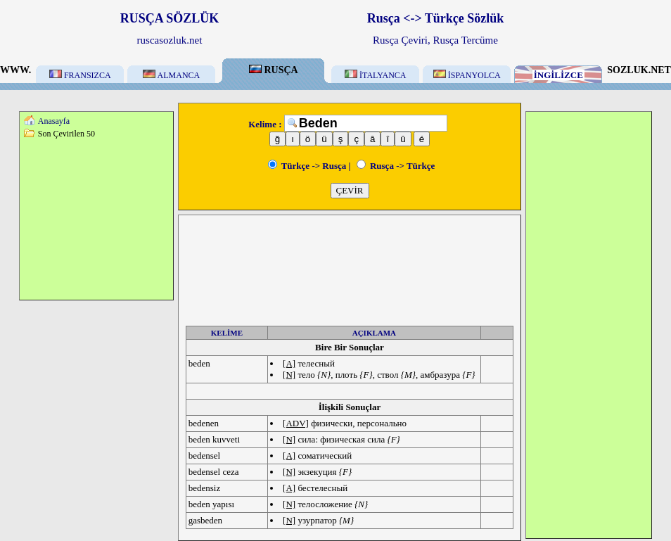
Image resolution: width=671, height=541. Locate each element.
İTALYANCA (376, 75)
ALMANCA (171, 75)
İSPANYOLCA (467, 75)
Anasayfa (54, 121)
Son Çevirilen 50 (66, 134)
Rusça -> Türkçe (396, 165)
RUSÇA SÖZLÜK (169, 18)
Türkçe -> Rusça (307, 165)
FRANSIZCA (80, 75)
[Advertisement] (96, 218)
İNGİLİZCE (558, 75)
